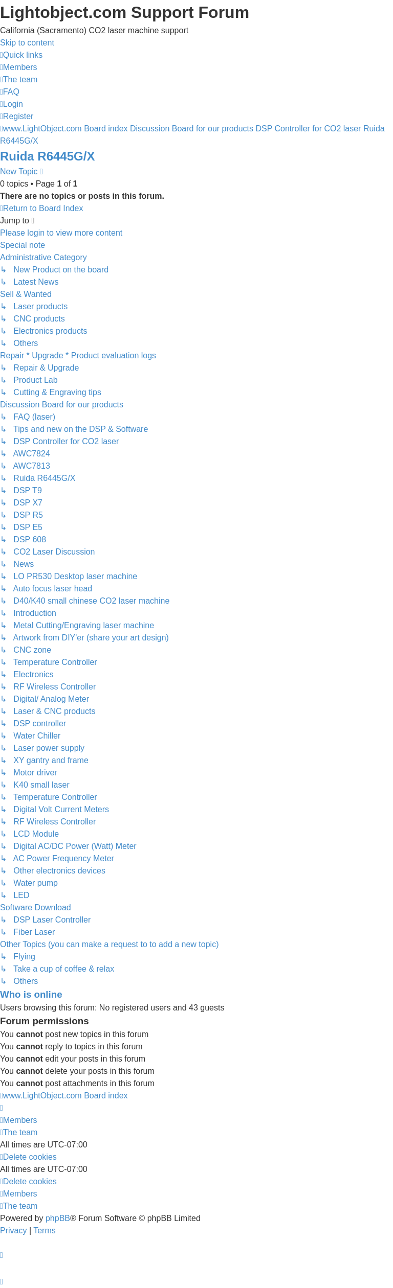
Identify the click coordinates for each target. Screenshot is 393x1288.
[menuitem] (18, 67)
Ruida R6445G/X (47, 156)
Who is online (31, 994)
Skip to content (27, 42)
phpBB (58, 1218)
